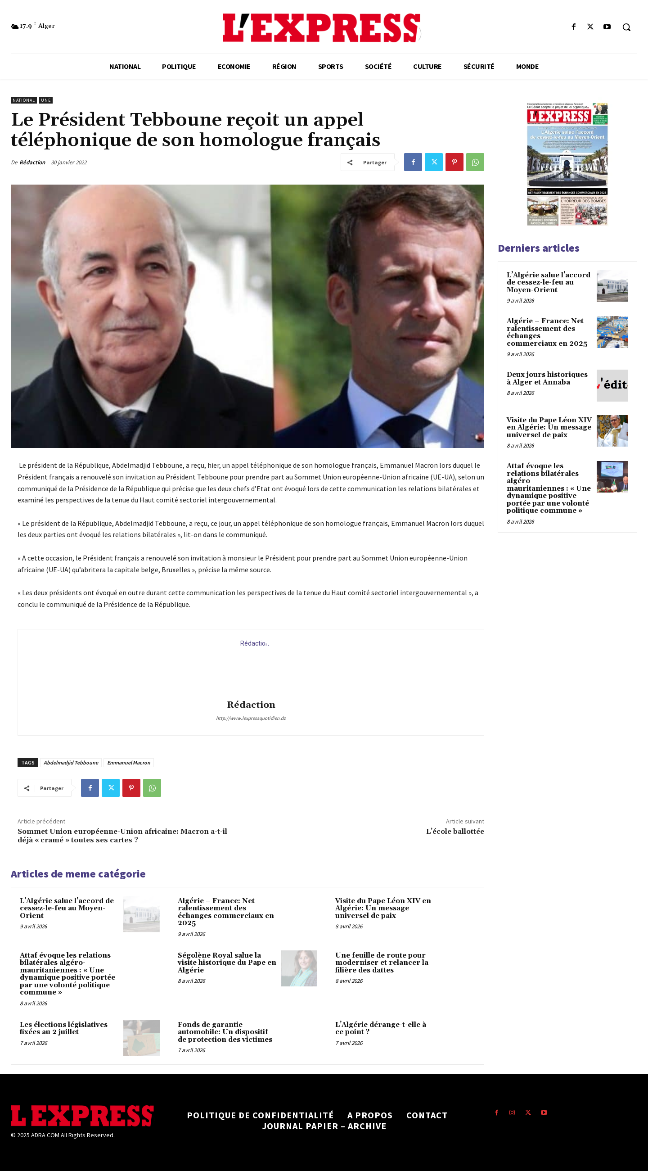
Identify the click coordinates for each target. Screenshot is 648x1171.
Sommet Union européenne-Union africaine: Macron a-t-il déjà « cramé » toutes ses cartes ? (122, 836)
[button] (626, 27)
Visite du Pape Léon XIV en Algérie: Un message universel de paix (383, 908)
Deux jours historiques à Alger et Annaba (547, 379)
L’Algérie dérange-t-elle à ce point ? (380, 1029)
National (24, 100)
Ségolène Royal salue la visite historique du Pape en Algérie (227, 963)
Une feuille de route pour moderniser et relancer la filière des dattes (381, 963)
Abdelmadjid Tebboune (71, 762)
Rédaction (32, 162)
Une (46, 100)
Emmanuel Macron (128, 762)
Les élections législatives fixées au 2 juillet (64, 1029)
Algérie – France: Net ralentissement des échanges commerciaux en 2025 (226, 912)
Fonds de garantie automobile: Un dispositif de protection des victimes (225, 1032)
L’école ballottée (455, 831)
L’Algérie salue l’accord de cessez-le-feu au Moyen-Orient (67, 908)
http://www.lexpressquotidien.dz (251, 718)
